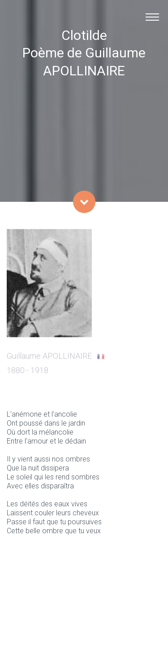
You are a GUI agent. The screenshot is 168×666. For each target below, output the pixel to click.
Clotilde (84, 35)
